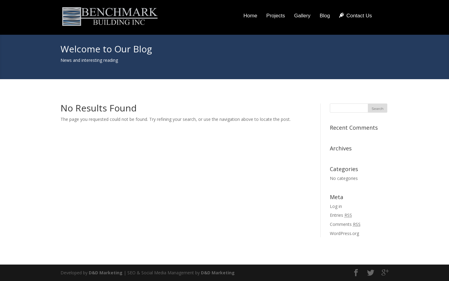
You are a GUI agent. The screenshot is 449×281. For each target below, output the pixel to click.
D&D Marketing (106, 273)
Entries (341, 215)
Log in (336, 206)
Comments (345, 224)
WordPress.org (344, 233)
